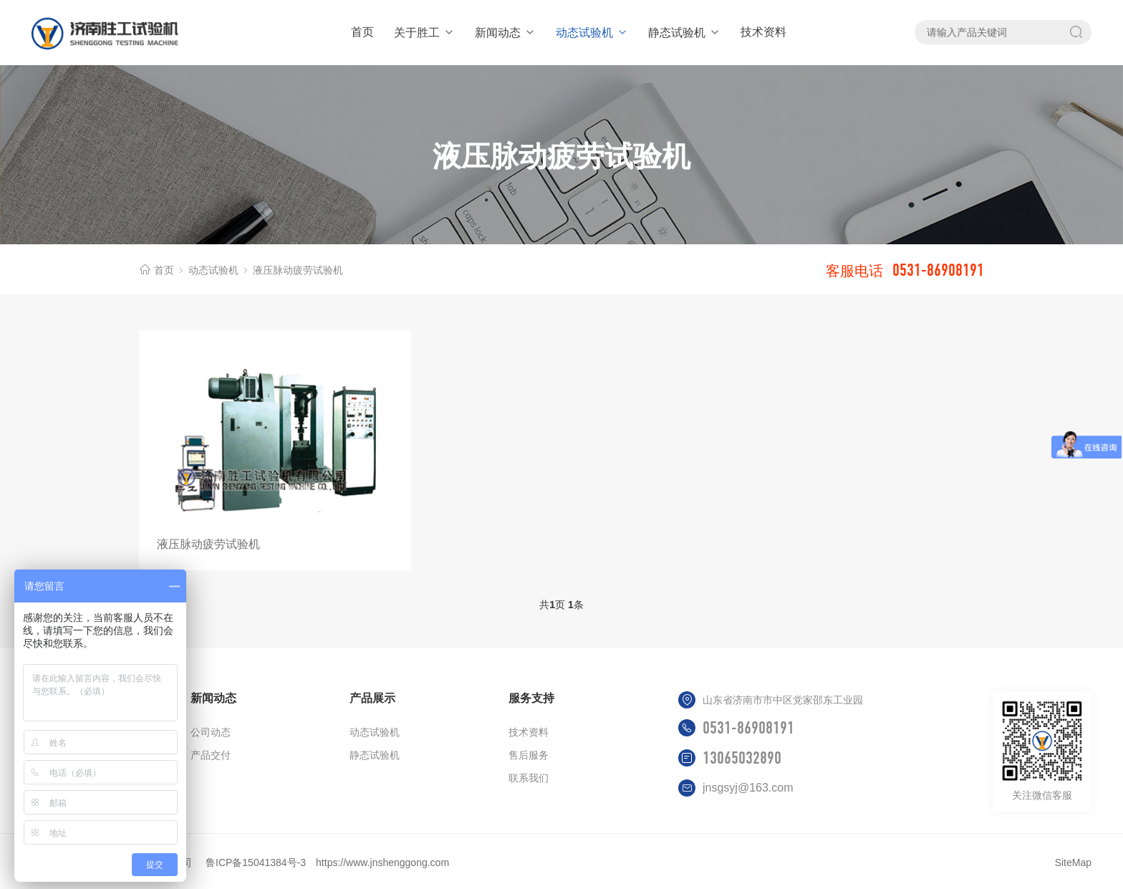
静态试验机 (684, 33)
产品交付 (211, 755)
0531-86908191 (748, 728)
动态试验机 (592, 33)
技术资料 (763, 32)
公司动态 (211, 732)
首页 (362, 32)
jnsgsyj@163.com (748, 788)
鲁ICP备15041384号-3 (256, 862)
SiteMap (1073, 862)
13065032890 (742, 758)
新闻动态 (505, 33)
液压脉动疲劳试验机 (298, 270)
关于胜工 (424, 33)
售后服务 (529, 755)
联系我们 (529, 778)
